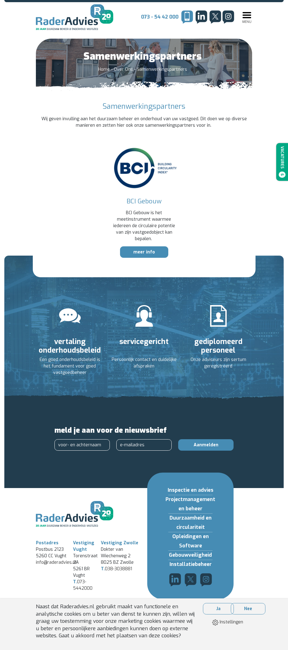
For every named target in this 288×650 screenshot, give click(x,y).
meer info (144, 252)
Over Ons (124, 69)
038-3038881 (116, 569)
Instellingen (227, 622)
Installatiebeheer (191, 564)
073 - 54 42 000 (159, 17)
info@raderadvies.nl (56, 562)
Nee (248, 609)
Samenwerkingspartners (162, 69)
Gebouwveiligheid (190, 555)
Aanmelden (206, 445)
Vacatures (282, 162)
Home (104, 69)
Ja (218, 609)
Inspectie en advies (190, 490)
